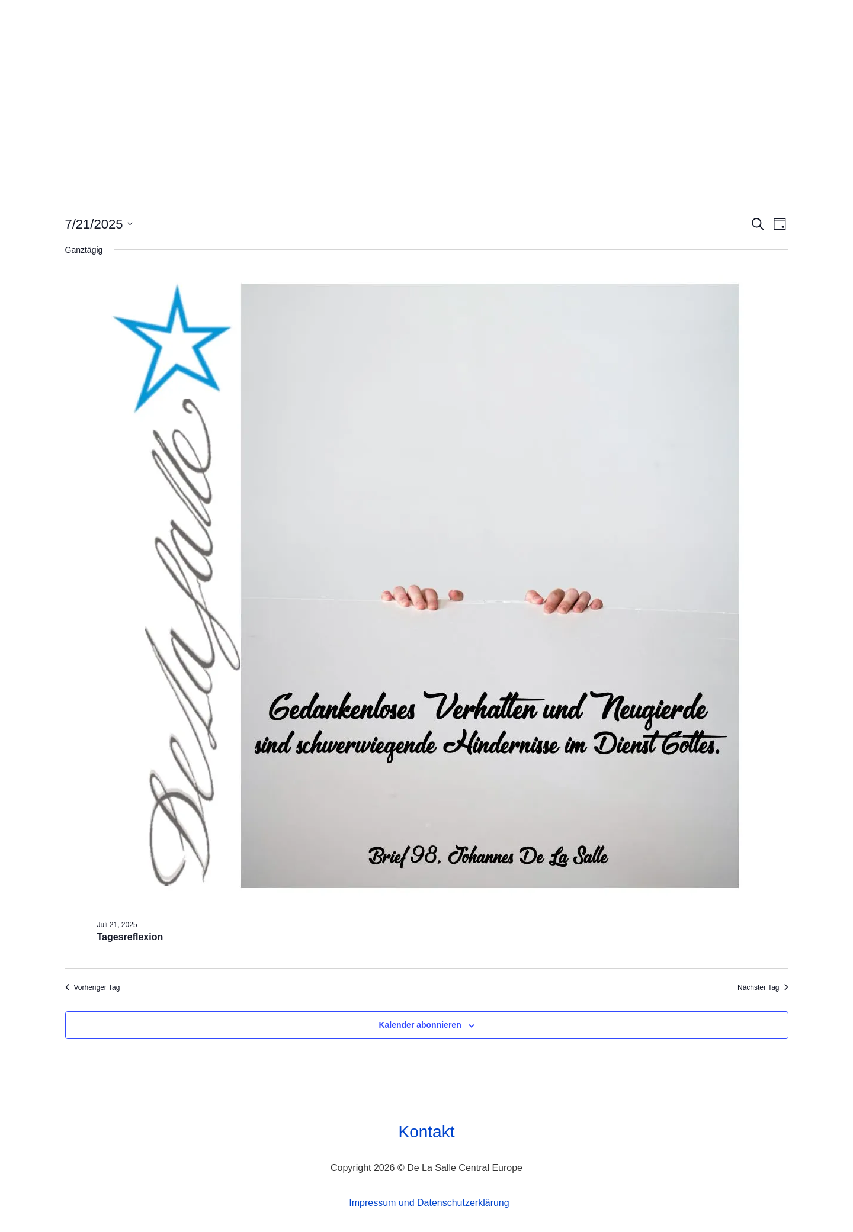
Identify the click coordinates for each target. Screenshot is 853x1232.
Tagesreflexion (130, 937)
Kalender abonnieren (420, 1025)
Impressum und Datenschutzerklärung (429, 1203)
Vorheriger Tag (92, 987)
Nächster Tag (762, 987)
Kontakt (427, 1131)
